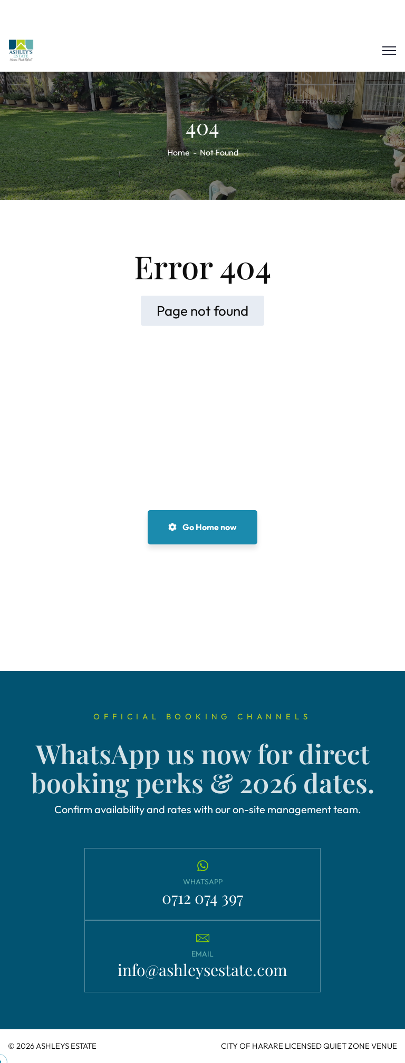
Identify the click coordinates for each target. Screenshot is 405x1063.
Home (178, 152)
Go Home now (202, 527)
